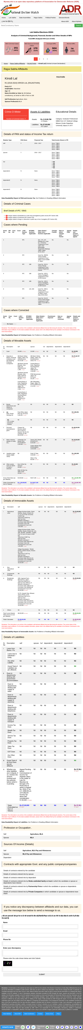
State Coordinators (29, 1013)
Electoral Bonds (64, 17)
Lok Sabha (12, 17)
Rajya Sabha (38, 17)
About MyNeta (76, 21)
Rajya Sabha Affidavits (17, 63)
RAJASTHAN (31, 63)
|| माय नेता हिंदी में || (7, 21)
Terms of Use (49, 1013)
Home (4, 17)
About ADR (65, 21)
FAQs (58, 1013)
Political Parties (51, 17)
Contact (40, 1013)
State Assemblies (25, 17)
